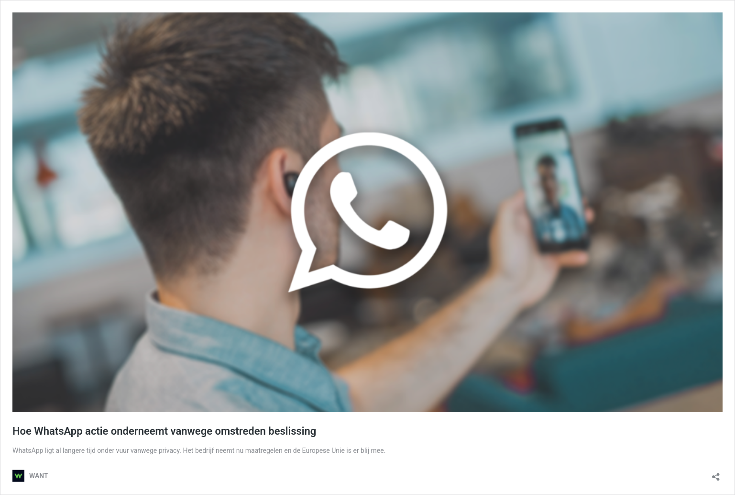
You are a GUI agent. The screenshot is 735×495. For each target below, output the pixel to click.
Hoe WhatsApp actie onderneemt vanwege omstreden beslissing (164, 431)
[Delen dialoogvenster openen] (716, 473)
